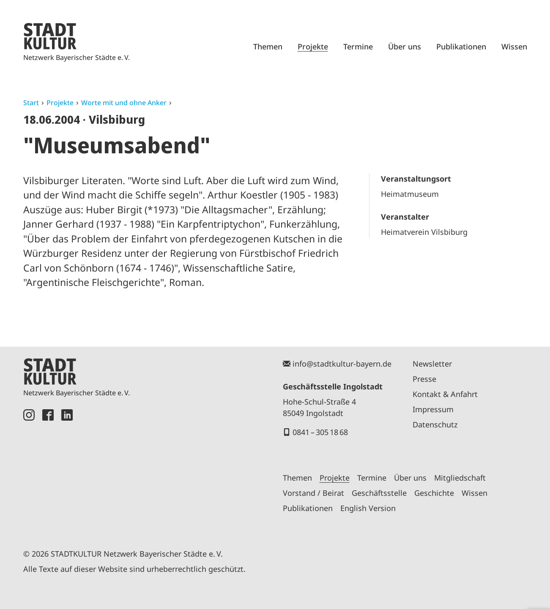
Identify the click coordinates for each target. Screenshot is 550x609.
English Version (368, 508)
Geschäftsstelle (379, 493)
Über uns (404, 46)
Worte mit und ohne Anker (124, 102)
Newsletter (432, 364)
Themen (267, 46)
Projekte (313, 46)
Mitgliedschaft (460, 478)
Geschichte (434, 493)
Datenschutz (435, 424)
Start (31, 102)
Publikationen (461, 46)
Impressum (433, 409)
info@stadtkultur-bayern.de (342, 364)
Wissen (514, 46)
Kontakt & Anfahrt (445, 394)
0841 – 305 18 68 (320, 432)
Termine (358, 46)
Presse (424, 379)
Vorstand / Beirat (313, 493)
